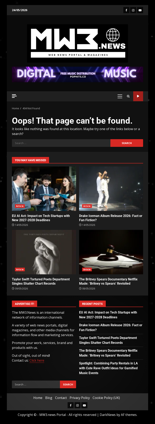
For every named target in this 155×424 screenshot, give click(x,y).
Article (20, 206)
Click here (36, 360)
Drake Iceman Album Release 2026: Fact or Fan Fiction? (111, 188)
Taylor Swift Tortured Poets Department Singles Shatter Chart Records (44, 252)
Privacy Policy (80, 398)
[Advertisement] (77, 74)
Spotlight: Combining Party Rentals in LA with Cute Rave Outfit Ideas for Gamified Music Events (108, 368)
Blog (48, 398)
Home (37, 398)
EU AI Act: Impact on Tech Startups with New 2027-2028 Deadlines (44, 188)
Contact (61, 398)
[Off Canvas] (14, 96)
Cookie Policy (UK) (106, 398)
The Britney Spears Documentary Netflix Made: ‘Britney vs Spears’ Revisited (111, 252)
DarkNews (108, 414)
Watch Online (138, 96)
